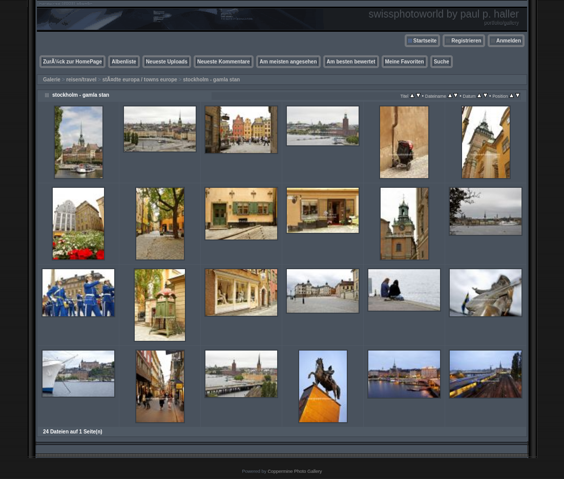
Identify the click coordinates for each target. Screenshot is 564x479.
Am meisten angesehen (288, 61)
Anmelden (508, 40)
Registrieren (466, 40)
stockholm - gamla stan (211, 79)
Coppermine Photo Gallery (294, 471)
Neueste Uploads (166, 61)
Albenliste (124, 61)
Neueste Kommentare (223, 61)
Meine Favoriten (404, 61)
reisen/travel (81, 79)
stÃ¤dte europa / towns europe (139, 79)
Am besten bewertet (351, 61)
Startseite (425, 40)
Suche (441, 61)
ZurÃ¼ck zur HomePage (72, 61)
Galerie (51, 79)
